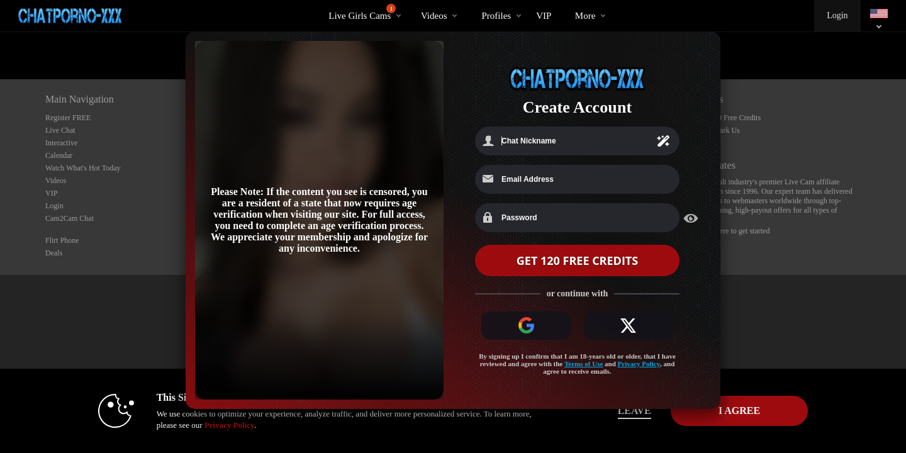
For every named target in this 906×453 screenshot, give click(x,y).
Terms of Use (583, 364)
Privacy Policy (639, 364)
